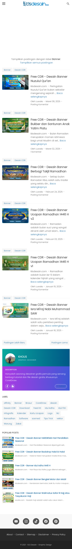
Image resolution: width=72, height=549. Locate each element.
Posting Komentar (39, 104)
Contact (20, 534)
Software (23, 418)
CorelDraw (41, 403)
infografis (8, 413)
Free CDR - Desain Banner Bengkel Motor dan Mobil (40, 479)
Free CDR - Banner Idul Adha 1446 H (32, 465)
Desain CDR (20, 70)
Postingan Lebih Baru (14, 342)
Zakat (18, 423)
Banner (7, 70)
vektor (60, 418)
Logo (50, 413)
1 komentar (36, 151)
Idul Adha (49, 408)
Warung (8, 423)
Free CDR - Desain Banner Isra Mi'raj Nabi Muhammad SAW (50, 309)
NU (57, 413)
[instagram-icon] (26, 521)
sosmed (36, 418)
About (10, 534)
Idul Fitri (62, 408)
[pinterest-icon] (56, 521)
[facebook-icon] (46, 521)
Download (24, 408)
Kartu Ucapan (37, 413)
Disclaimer (43, 534)
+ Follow (61, 386)
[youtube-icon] (16, 521)
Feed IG (37, 408)
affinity (7, 403)
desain (53, 403)
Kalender (21, 413)
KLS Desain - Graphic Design (40, 544)
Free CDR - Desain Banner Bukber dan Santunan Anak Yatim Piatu (50, 124)
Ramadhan (9, 418)
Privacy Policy (58, 534)
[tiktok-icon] (36, 521)
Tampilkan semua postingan (36, 62)
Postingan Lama (59, 342)
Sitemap (31, 534)
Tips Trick (48, 418)
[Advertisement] (36, 32)
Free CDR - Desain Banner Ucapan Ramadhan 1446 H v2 (50, 214)
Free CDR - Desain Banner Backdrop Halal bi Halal (40, 451)
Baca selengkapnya (47, 95)
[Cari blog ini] (68, 4)
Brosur (29, 403)
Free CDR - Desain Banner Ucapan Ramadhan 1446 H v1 (50, 261)
